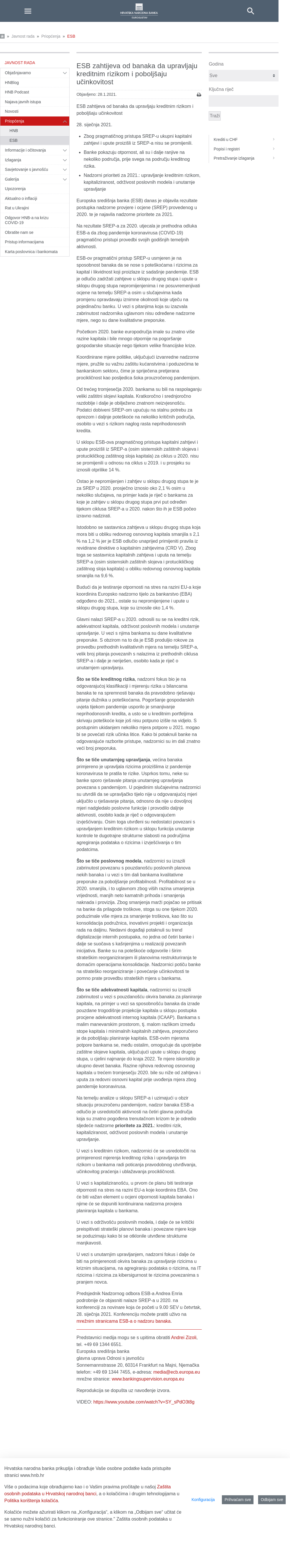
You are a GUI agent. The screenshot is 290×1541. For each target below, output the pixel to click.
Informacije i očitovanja (25, 150)
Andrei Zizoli (183, 1337)
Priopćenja (50, 36)
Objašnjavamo (18, 72)
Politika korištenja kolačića (31, 1500)
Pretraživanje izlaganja (246, 158)
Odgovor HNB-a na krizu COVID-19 (27, 220)
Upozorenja (15, 188)
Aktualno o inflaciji (21, 198)
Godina (216, 64)
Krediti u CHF (246, 139)
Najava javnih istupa (23, 102)
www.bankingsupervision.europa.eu (148, 1378)
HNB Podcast (17, 92)
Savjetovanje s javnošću (26, 169)
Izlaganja (13, 160)
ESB (71, 36)
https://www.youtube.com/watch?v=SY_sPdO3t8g (144, 1401)
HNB (13, 130)
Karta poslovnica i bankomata (31, 251)
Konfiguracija (203, 1499)
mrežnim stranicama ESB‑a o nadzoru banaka (123, 1321)
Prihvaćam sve (237, 1499)
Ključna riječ (221, 89)
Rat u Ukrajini (17, 208)
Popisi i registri (246, 149)
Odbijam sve (272, 1499)
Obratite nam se (19, 232)
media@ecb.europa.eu (176, 1372)
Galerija (12, 179)
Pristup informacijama (24, 242)
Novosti (11, 111)
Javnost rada (22, 36)
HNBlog (12, 82)
